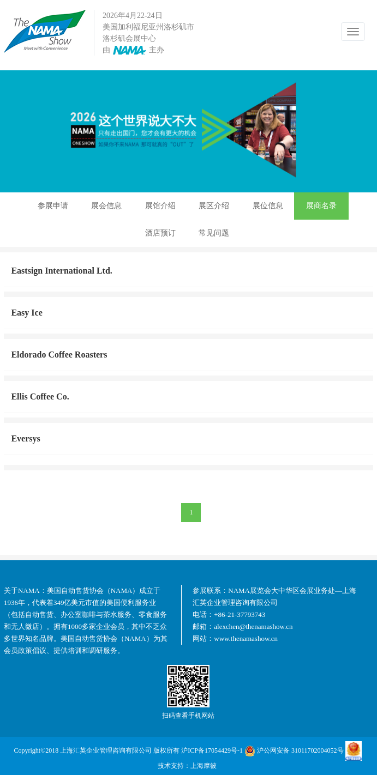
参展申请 (53, 206)
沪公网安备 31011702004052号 (294, 751)
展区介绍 (214, 206)
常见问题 (214, 233)
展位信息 (268, 206)
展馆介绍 (160, 206)
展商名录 (321, 206)
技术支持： (174, 766)
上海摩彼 (203, 766)
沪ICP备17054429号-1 (212, 750)
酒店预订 (160, 233)
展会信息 (106, 206)
